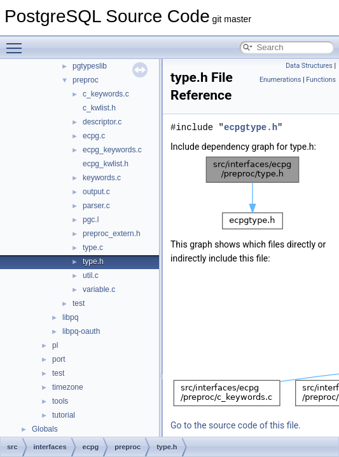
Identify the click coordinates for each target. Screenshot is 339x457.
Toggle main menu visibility (17, 42)
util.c (91, 275)
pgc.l (91, 219)
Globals (45, 429)
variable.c (99, 289)
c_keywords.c (106, 93)
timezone (67, 387)
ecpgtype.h (250, 127)
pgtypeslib (90, 66)
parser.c (96, 205)
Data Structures (309, 66)
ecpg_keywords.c (112, 149)
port (59, 359)
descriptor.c (102, 121)
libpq (70, 317)
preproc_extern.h (112, 233)
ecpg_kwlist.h (105, 163)
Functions (321, 80)
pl (55, 345)
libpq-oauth (81, 331)
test (79, 303)
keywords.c (102, 177)
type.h (93, 261)
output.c (96, 191)
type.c (93, 247)
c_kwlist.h (99, 107)
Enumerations (280, 80)
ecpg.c (94, 135)
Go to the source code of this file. (235, 425)
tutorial (63, 415)
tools (60, 401)
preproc (86, 80)
